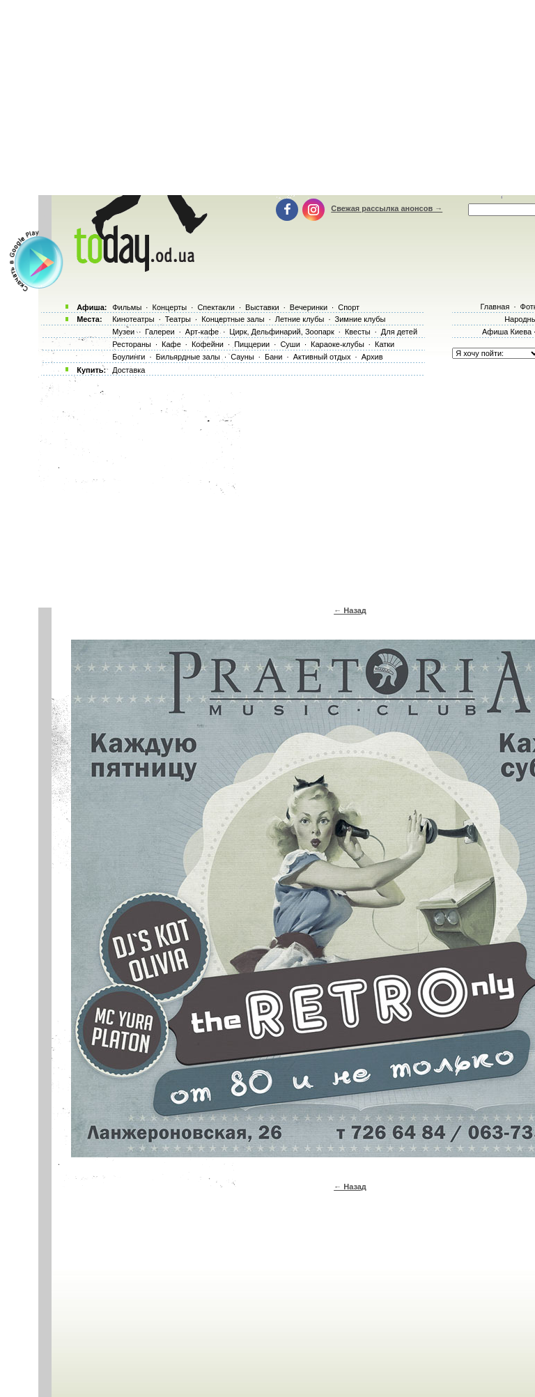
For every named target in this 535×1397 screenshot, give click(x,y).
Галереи (159, 331)
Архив (372, 357)
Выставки (262, 307)
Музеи (123, 331)
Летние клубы (300, 319)
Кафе (171, 344)
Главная (494, 306)
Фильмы (126, 307)
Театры (178, 319)
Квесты (358, 331)
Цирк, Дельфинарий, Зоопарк (281, 331)
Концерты (169, 307)
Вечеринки (308, 307)
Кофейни (208, 344)
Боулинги (128, 357)
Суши (290, 344)
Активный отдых (322, 357)
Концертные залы (232, 319)
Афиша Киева (507, 331)
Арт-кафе (202, 331)
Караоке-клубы (337, 344)
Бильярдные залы (188, 357)
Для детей (399, 331)
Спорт (348, 307)
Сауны (242, 357)
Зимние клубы (360, 319)
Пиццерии (252, 344)
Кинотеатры (133, 319)
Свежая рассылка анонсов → (386, 208)
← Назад (350, 610)
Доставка (128, 370)
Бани (274, 357)
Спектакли (216, 307)
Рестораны (131, 344)
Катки (384, 344)
